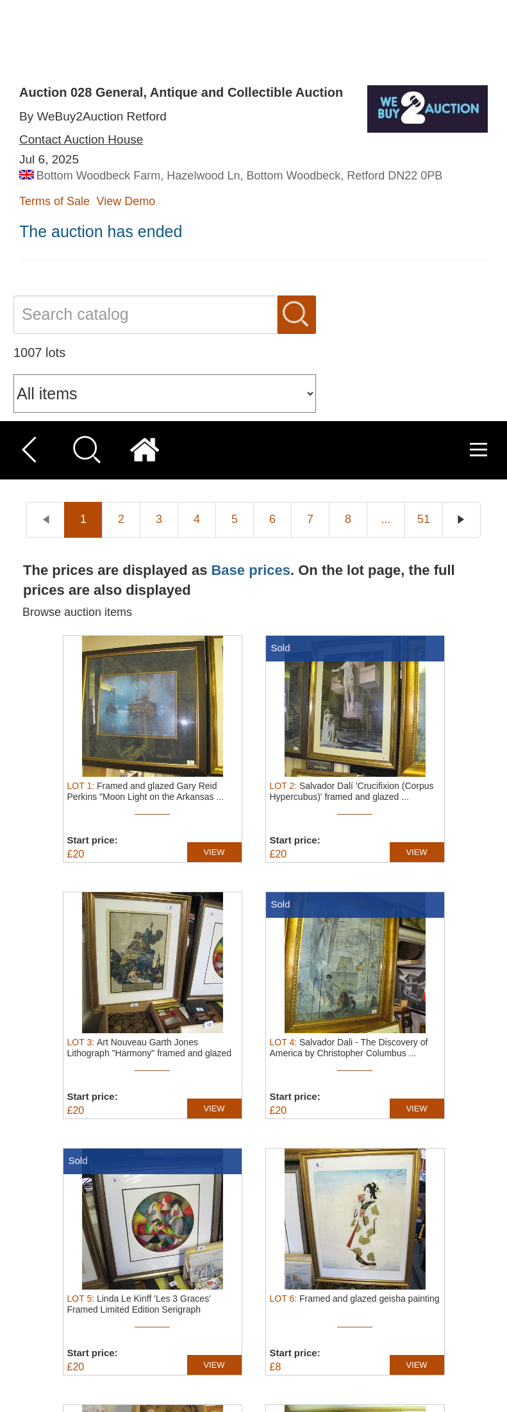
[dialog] (253, 1322)
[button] (174, 1396)
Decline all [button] (396, 1338)
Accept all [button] (396, 1307)
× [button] (492, 1249)
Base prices (250, 148)
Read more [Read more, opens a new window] (52, 1323)
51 (423, 97)
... (385, 97)
